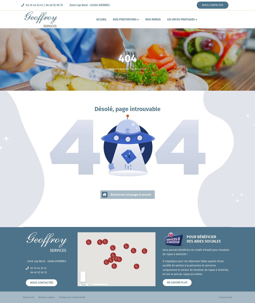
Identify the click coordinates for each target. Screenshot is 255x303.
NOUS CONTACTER (212, 5)
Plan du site (28, 297)
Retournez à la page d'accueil (126, 194)
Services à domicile (119, 69)
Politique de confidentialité (72, 297)
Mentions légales (46, 297)
